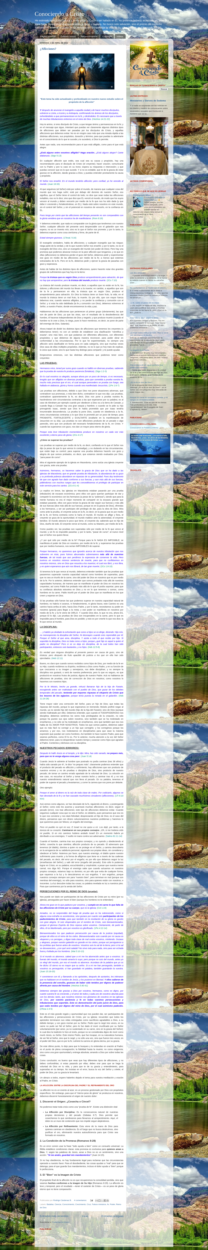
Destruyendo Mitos (142, 195)
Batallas (50, 1204)
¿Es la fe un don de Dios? (141, 345)
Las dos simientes (138, 236)
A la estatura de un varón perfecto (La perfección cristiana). (146, 329)
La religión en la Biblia (139, 313)
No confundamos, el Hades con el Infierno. (148, 251)
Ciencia (58, 1204)
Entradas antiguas (112, 1216)
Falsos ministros (99, 1204)
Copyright (107, 36)
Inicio (85, 1216)
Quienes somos (68, 36)
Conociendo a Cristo (59, 14)
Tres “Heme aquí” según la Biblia (144, 281)
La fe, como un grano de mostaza (144, 266)
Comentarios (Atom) (61, 1222)
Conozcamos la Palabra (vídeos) (144, 390)
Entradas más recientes (54, 1216)
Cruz (89, 1204)
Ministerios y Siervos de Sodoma (148, 100)
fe (108, 1204)
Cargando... (135, 184)
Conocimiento (68, 1204)
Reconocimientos (89, 36)
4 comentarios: (80, 1200)
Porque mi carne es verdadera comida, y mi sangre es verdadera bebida (149, 361)
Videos (120, 36)
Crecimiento (80, 1204)
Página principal (48, 36)
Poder (112, 1204)
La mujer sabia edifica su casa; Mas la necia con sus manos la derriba (149, 297)
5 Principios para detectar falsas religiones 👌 (154, 198)
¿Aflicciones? (48, 48)
